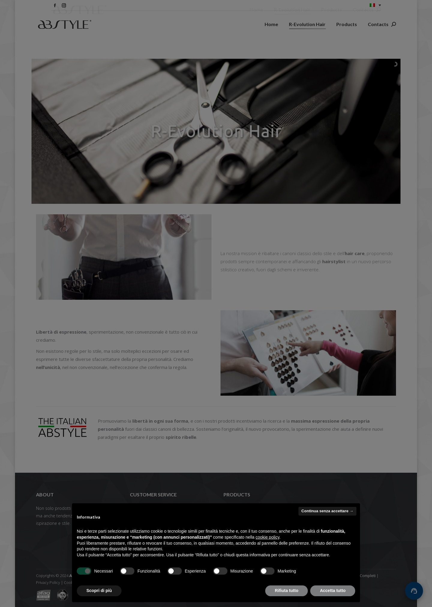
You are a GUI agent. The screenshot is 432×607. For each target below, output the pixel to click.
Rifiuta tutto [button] (286, 590)
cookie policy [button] (267, 537)
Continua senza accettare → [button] (327, 511)
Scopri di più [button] (99, 590)
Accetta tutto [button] (333, 590)
